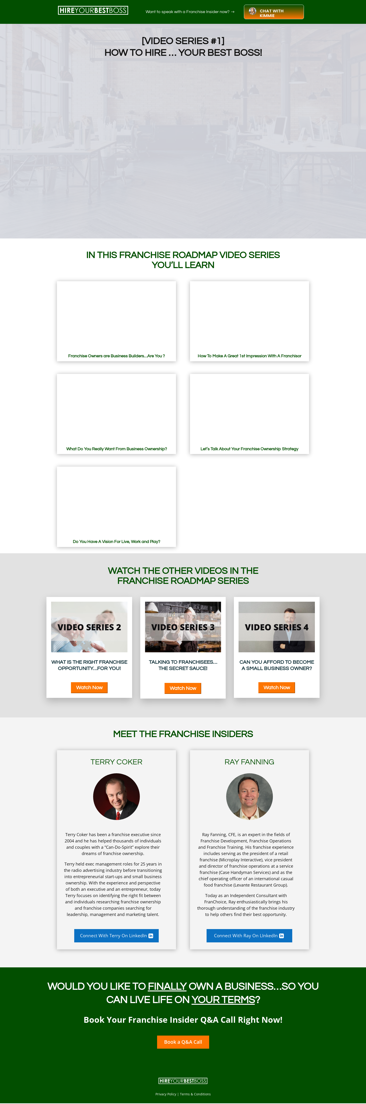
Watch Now (89, 687)
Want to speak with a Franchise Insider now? (187, 12)
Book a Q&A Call (183, 1042)
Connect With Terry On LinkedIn (113, 936)
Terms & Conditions (195, 1095)
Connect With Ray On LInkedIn (246, 936)
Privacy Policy (165, 1095)
